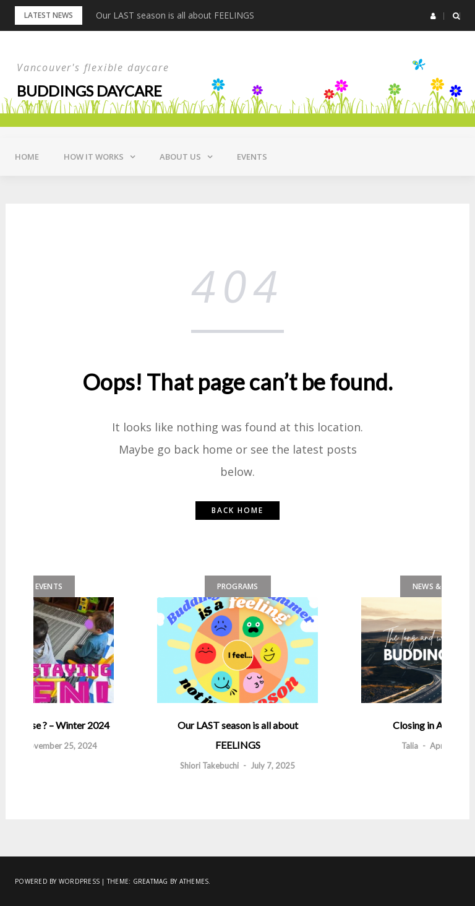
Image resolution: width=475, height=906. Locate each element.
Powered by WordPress (57, 881)
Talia (409, 746)
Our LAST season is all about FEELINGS (175, 15)
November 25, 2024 (60, 746)
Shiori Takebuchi (209, 765)
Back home (237, 510)
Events (252, 156)
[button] (433, 16)
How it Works (94, 156)
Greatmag (150, 881)
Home (27, 156)
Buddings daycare (89, 91)
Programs (238, 586)
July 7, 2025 (272, 765)
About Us (180, 156)
